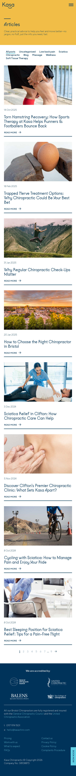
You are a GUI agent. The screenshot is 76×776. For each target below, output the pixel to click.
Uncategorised (27, 51)
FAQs (7, 750)
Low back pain (47, 51)
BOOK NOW (73, 756)
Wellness (51, 55)
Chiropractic (13, 55)
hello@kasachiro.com (18, 729)
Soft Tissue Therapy (17, 58)
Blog (26, 55)
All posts (10, 51)
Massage (37, 55)
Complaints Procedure (53, 750)
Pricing (7, 738)
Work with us (11, 742)
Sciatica (63, 51)
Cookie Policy (48, 746)
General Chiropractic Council (28, 713)
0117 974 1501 (13, 725)
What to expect (12, 746)
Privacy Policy (48, 742)
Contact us (47, 738)
